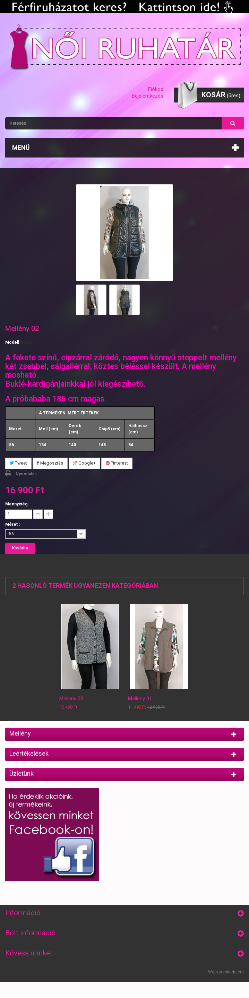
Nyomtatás (26, 473)
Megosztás (50, 463)
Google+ (84, 463)
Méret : (13, 524)
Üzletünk (21, 773)
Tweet (18, 463)
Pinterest (117, 463)
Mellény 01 (140, 698)
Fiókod (155, 89)
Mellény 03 (71, 698)
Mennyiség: (16, 504)
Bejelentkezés (147, 96)
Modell (12, 342)
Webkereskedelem (226, 972)
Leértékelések (29, 753)
